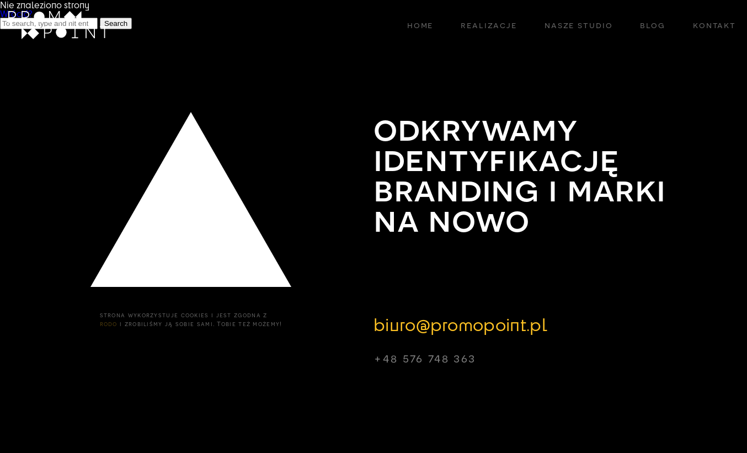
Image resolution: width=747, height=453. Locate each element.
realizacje (489, 24)
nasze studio (578, 24)
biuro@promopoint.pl (460, 324)
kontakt (714, 24)
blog (652, 24)
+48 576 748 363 (424, 357)
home (420, 24)
